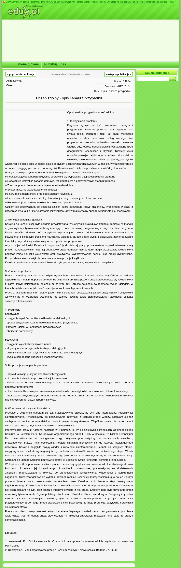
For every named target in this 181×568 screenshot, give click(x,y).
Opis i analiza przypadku (116, 91)
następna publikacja (118, 74)
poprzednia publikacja (21, 74)
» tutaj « (172, 2)
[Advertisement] (35, 135)
